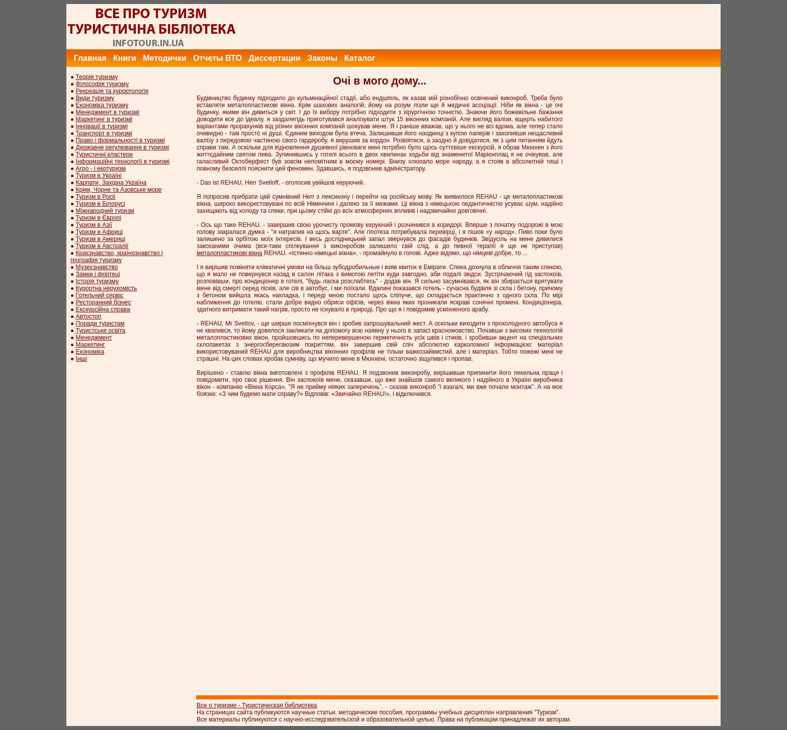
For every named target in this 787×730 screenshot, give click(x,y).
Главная (90, 58)
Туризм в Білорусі (100, 203)
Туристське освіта (101, 330)
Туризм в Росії (96, 196)
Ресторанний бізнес (103, 302)
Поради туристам (100, 323)
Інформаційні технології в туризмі (122, 161)
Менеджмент (94, 337)
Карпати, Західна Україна (111, 182)
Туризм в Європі (98, 217)
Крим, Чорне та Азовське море (119, 189)
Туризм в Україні (99, 175)
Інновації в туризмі (102, 126)
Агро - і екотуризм (101, 168)
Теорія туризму (97, 76)
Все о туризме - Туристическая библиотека (257, 705)
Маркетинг (90, 344)
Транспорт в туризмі (104, 133)
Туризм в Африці (99, 231)
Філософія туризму (102, 84)
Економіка (90, 351)
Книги (124, 58)
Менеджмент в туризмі (107, 112)
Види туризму (95, 98)
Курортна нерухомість (106, 288)
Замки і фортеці (98, 274)
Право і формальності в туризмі (120, 140)
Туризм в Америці (101, 238)
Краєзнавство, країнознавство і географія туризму (116, 257)
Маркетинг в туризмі (104, 119)
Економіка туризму (102, 105)
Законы (322, 58)
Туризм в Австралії (102, 246)
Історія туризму (97, 281)
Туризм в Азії (94, 224)
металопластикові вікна (230, 253)
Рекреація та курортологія (112, 91)
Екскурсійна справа (103, 309)
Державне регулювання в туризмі (122, 147)
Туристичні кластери (104, 154)
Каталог (359, 58)
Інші (81, 358)
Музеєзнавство (97, 267)
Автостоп (89, 316)
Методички (164, 58)
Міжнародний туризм (105, 210)
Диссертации (274, 58)
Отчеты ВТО (217, 58)
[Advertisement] (538, 26)
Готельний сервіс (100, 295)
